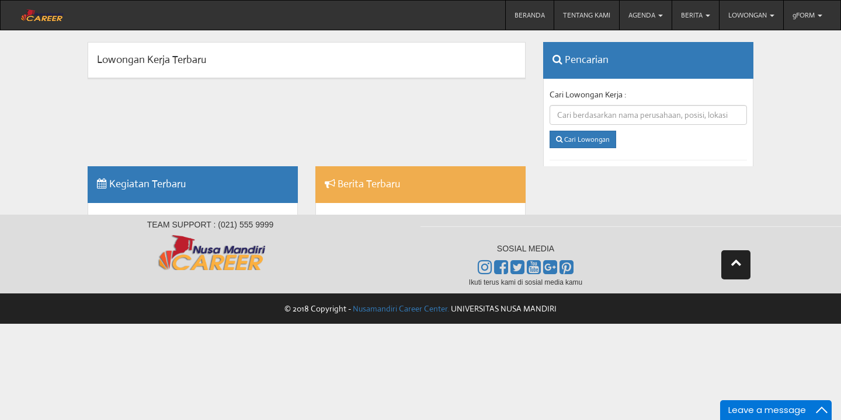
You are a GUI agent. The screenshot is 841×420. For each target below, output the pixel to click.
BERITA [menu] (695, 15)
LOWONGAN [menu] (751, 15)
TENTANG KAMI (586, 15)
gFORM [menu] (807, 15)
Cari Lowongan (583, 140)
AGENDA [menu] (645, 15)
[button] (735, 264)
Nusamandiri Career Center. (401, 308)
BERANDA (530, 15)
